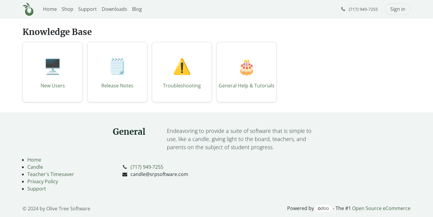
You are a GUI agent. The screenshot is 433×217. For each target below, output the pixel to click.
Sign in (397, 9)
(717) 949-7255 (147, 167)
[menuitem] (50, 9)
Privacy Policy (42, 181)
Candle (35, 167)
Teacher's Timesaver (50, 174)
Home (34, 159)
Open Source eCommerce (381, 208)
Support (36, 188)
